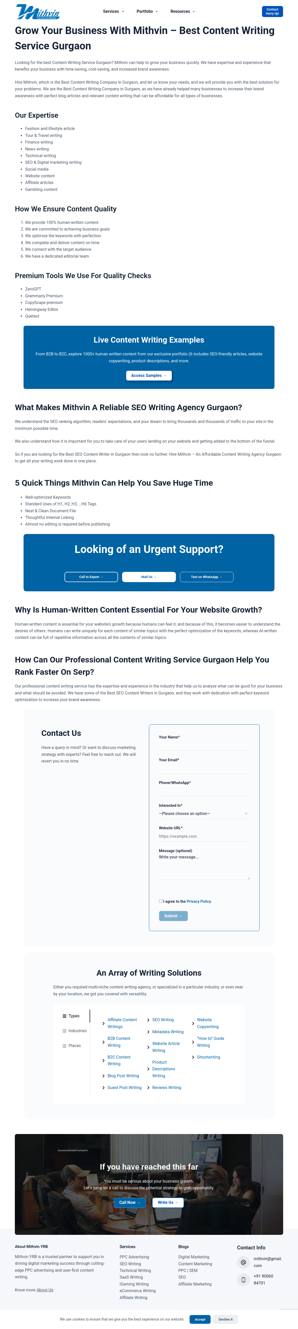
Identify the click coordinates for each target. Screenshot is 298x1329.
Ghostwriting (210, 1065)
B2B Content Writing (119, 1041)
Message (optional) (208, 865)
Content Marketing (195, 1253)
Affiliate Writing (133, 1287)
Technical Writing (135, 1260)
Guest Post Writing (118, 1076)
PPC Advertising (134, 1247)
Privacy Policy (199, 903)
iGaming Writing (134, 1274)
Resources (184, 11)
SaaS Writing (131, 1267)
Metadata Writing (165, 1034)
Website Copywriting (218, 1034)
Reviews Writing (213, 1022)
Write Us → (168, 1192)
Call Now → (130, 1192)
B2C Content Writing (119, 1053)
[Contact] (272, 11)
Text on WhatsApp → (211, 578)
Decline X (226, 1319)
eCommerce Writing (138, 1280)
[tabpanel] (166, 1049)
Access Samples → (149, 376)
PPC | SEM (188, 1260)
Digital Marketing (193, 1247)
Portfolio (148, 11)
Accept (200, 1319)
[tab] (68, 1018)
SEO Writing (161, 1022)
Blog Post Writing (117, 1065)
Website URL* (208, 834)
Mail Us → (149, 578)
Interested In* (208, 811)
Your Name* (208, 743)
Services (114, 11)
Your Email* (208, 765)
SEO (182, 1267)
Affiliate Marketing (195, 1274)
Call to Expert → (87, 578)
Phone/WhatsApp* (208, 788)
